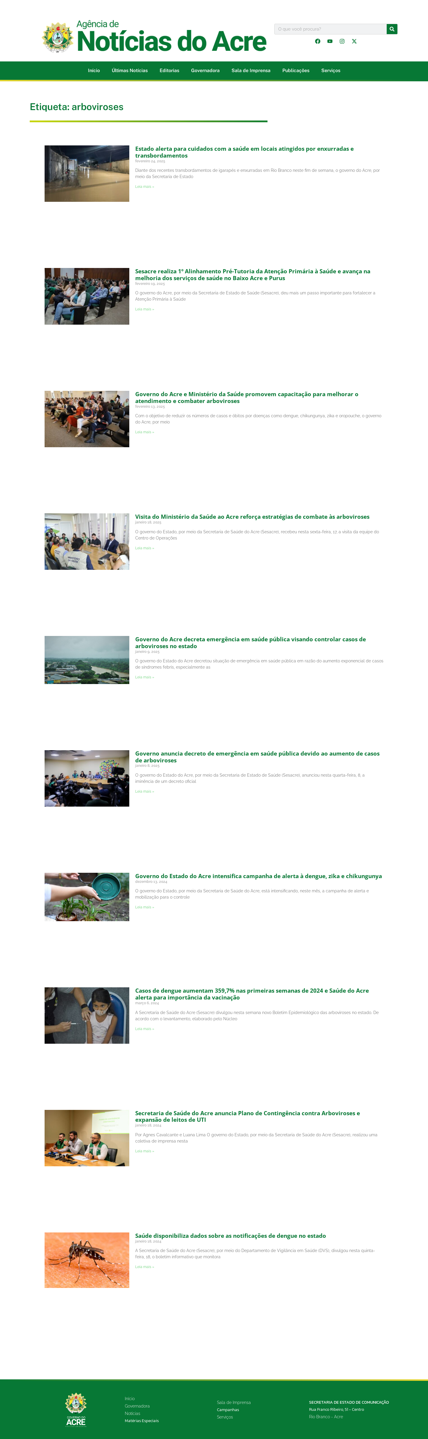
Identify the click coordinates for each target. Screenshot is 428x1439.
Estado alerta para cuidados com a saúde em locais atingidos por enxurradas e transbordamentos (244, 152)
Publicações (295, 70)
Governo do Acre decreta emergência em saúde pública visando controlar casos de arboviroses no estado (250, 642)
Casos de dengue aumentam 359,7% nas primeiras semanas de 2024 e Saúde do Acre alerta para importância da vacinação (252, 994)
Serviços (330, 70)
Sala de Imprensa (251, 70)
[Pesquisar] (392, 29)
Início (94, 70)
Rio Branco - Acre (326, 1416)
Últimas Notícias (130, 70)
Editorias (169, 70)
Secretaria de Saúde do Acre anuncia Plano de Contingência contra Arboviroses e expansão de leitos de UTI (247, 1116)
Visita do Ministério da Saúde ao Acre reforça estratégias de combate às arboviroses (252, 517)
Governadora (205, 70)
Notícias (132, 1413)
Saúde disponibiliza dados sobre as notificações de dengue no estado (230, 1236)
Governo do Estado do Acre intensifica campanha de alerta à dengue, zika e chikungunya (258, 876)
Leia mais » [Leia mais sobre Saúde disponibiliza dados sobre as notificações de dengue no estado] (144, 1267)
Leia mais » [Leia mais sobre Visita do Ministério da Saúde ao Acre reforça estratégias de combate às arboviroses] (144, 548)
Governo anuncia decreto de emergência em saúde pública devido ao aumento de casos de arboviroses (257, 757)
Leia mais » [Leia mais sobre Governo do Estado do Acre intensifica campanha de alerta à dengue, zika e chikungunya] (144, 907)
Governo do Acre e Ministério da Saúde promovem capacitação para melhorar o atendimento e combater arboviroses (246, 397)
